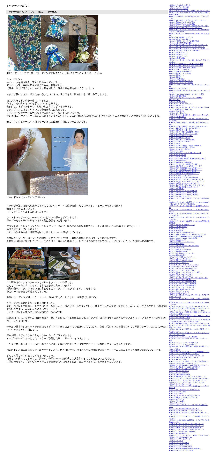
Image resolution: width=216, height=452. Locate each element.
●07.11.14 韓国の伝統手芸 (177, 255)
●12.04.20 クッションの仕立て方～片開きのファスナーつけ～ (189, 26)
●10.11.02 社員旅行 (175, 77)
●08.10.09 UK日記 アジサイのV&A (181, 175)
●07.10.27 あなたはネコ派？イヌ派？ (181, 261)
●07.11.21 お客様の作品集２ (178, 251)
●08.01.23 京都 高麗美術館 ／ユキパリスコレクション (187, 234)
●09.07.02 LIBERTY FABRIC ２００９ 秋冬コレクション (188, 126)
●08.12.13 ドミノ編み (176, 151)
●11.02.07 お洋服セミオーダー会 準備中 (182, 67)
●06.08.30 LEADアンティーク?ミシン (181, 446)
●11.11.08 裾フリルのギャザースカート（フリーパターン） (188, 45)
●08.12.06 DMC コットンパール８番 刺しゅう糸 (185, 153)
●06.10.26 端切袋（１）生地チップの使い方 (183, 397)
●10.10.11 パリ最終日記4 (177, 79)
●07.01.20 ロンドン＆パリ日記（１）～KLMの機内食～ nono (189, 352)
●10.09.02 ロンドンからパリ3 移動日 (181, 83)
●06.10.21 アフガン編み (176, 401)
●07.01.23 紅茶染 (174, 350)
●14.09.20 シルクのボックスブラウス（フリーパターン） (187, 20)
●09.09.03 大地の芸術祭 (176, 111)
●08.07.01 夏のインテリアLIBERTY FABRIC (183, 191)
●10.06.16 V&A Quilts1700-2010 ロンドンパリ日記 (186, 94)
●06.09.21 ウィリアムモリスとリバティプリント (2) (186, 425)
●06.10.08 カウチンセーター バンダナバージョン (185, 410)
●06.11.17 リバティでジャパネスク (180, 384)
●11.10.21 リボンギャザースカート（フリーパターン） (187, 47)
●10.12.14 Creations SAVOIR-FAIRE (180, 71)
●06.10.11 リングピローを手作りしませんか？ (184, 408)
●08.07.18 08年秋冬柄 (176, 189)
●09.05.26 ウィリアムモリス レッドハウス (183, 134)
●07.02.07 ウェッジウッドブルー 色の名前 (183, 336)
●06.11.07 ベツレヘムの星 (177, 391)
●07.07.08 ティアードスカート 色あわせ (182, 283)
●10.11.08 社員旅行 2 (176, 75)
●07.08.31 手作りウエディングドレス (181, 274)
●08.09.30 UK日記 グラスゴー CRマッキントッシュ (186, 179)
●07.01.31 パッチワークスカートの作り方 (182, 344)
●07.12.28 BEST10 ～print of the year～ (181, 242)
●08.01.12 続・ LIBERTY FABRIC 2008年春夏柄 (185, 236)
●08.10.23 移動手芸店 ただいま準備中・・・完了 (185, 166)
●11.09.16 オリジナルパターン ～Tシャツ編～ (184, 50)
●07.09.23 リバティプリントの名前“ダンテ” (183, 268)
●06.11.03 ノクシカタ (176, 393)
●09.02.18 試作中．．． (176, 143)
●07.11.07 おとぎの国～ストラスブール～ (182, 257)
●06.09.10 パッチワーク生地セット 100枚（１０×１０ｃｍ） (189, 435)
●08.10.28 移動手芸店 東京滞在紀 (180, 162)
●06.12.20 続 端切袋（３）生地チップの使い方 (184, 367)
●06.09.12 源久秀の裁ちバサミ (179, 433)
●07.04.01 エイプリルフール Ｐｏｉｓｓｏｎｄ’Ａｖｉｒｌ (188, 306)
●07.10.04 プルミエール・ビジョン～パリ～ (183, 266)
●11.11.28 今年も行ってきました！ (180, 39)
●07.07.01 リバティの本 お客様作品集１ (182, 285)
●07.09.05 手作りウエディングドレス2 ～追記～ (185, 272)
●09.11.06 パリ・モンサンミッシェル (181, 103)
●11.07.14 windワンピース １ (178, 56)
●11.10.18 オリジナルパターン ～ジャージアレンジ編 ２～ (189, 48)
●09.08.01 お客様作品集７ (177, 117)
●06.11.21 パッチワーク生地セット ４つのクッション (187, 382)
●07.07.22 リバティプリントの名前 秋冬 (182, 281)
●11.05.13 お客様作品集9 (177, 58)
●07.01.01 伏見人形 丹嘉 (177, 359)
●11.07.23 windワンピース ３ (178, 52)
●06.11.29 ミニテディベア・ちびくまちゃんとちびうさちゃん (189, 378)
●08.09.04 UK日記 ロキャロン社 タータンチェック (186, 181)
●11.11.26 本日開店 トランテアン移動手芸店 (184, 41)
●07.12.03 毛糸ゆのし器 (176, 247)
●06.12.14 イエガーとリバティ (179, 371)
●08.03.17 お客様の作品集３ (178, 227)
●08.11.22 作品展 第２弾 (177, 156)
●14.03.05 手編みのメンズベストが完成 (182, 22)
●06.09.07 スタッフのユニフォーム (180, 437)
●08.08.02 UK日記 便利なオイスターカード (183, 187)
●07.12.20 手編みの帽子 (176, 244)
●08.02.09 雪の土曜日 (176, 230)
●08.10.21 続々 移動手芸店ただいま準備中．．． (185, 170)
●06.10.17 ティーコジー (176, 403)
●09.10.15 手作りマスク (176, 105)
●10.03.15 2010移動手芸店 (177, 96)
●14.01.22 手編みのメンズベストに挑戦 (182, 24)
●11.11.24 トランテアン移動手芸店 (181, 43)
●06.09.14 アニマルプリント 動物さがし (182, 431)
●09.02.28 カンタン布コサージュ (179, 141)
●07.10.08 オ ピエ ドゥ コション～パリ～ (184, 264)
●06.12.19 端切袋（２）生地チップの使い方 (183, 369)
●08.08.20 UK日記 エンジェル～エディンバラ (184, 183)
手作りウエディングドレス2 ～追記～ (27, 12)
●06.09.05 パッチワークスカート (179, 439)
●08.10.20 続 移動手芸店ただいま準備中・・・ (184, 172)
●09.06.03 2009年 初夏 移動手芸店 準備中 (184, 132)
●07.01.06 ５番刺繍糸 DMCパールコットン (184, 357)
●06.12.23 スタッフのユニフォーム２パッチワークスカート (188, 365)
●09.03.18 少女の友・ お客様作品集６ (182, 139)
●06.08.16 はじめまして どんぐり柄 (181, 450)
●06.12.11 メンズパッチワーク (179, 372)
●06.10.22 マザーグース (176, 399)
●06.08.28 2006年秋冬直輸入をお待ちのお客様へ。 (185, 448)
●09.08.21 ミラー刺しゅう (178, 113)
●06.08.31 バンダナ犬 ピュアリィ (180, 444)
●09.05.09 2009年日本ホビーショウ (181, 136)
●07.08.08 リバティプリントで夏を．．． (182, 280)
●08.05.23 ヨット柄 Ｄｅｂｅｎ (179, 196)
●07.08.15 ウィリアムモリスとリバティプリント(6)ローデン (188, 278)
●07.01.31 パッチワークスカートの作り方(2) (183, 342)
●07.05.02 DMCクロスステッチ (179, 293)
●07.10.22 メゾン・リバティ (179, 263)
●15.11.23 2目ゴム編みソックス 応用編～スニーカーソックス (189, 11)
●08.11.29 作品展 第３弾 (177, 155)
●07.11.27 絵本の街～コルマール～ (180, 249)
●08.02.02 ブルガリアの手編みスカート (182, 232)
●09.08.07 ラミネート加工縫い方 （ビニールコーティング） (189, 115)
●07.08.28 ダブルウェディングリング (181, 276)
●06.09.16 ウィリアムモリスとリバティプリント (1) (186, 429)
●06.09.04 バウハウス (176, 441)
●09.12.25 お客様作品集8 (178, 101)
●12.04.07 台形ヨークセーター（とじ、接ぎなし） (185, 28)
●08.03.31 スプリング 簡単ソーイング (182, 225)
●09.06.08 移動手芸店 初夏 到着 (180, 130)
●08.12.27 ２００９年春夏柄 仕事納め (182, 147)
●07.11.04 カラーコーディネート (179, 259)
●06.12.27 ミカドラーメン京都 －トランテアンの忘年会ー (188, 361)
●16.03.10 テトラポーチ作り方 (179, 7)
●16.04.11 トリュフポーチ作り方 (179, 5)
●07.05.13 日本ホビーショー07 (179, 291)
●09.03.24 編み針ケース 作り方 (179, 137)
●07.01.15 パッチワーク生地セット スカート (184, 353)
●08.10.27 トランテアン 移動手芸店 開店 (183, 164)
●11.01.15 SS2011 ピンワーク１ (179, 69)
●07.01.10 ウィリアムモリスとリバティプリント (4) (186, 355)
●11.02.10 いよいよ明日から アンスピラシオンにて (186, 64)
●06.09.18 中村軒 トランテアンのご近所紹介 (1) (185, 427)
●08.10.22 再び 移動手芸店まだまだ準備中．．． (185, 168)
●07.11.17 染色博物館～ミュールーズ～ (181, 253)
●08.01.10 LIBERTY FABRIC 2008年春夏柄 (183, 238)
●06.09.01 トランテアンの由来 (179, 443)
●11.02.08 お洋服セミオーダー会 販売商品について (186, 65)
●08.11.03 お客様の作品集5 (177, 160)
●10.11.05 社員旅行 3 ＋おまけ (180, 73)
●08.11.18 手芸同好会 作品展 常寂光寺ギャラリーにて (187, 158)
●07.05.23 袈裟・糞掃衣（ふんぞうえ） (182, 289)
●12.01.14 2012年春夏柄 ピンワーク (181, 37)
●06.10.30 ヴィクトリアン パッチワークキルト (184, 395)
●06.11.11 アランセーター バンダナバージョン (184, 389)
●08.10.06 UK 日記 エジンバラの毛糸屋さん (183, 177)
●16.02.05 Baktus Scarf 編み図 (178, 9)
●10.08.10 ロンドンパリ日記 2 (179, 88)
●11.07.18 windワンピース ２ (178, 54)
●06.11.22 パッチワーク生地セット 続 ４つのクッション (188, 380)
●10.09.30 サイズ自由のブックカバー (181, 81)
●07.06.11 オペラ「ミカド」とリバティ (181, 287)
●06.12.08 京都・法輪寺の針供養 (179, 374)
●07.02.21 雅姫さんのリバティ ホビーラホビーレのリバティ (189, 323)
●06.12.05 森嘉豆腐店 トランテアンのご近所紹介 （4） (188, 376)
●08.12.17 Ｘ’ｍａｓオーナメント (180, 149)
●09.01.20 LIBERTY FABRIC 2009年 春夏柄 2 (185, 145)
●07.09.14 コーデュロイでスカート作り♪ (182, 270)
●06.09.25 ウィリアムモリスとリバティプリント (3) (186, 424)
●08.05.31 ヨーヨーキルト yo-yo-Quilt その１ (184, 194)
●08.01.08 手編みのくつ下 (177, 240)
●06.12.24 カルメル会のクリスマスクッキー (183, 363)
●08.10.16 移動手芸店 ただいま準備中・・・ (184, 173)
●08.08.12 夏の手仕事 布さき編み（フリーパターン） (187, 185)
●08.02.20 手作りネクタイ (177, 228)
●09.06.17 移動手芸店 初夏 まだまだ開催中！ (184, 128)
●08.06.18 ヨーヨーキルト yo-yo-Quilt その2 (183, 192)
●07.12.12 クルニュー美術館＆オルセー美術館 (184, 245)
